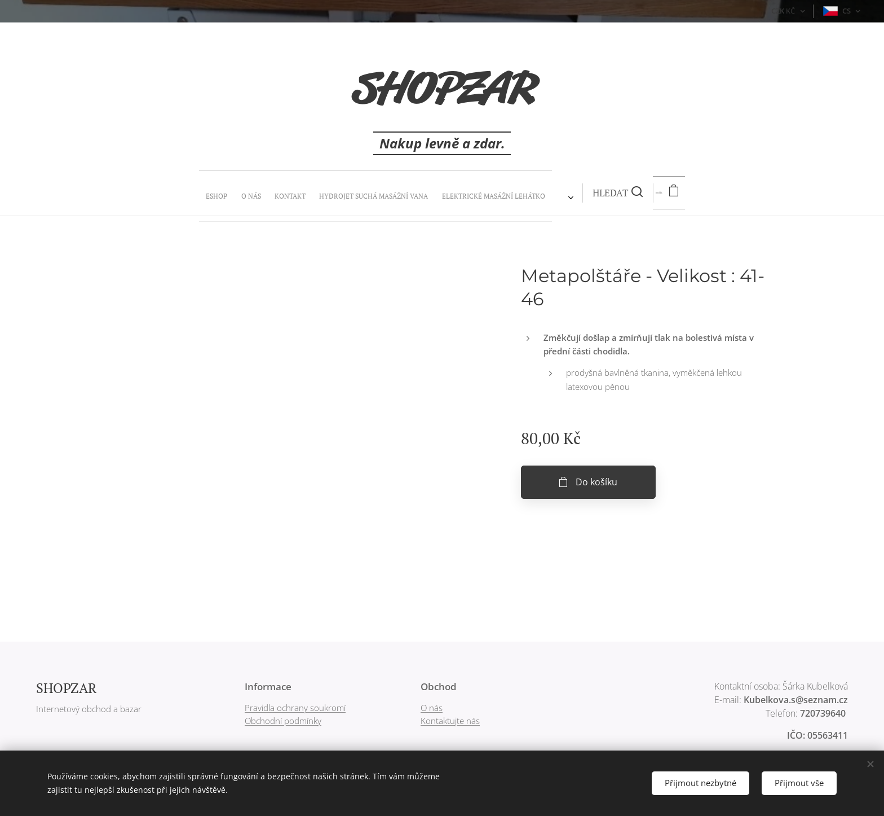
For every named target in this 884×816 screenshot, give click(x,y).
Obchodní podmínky (283, 720)
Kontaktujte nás (450, 720)
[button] (474, 193)
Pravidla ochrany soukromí (295, 707)
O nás (432, 707)
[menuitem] (327, 193)
